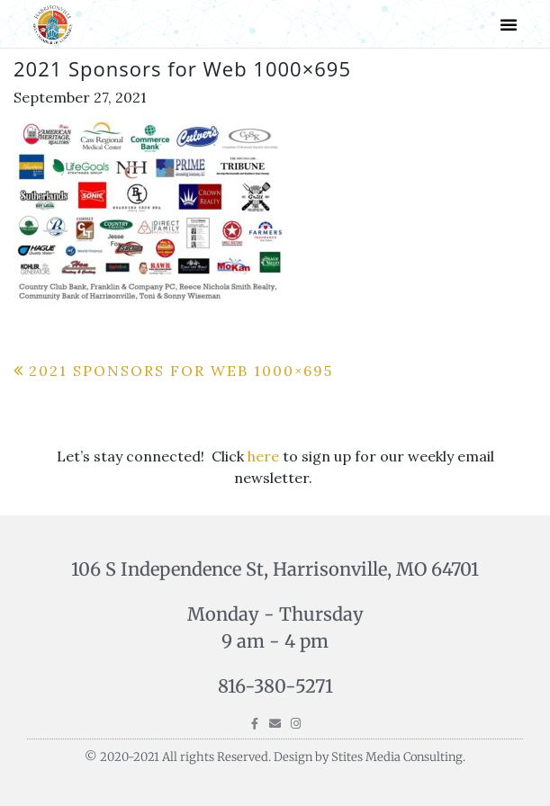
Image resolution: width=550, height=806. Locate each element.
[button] (508, 24)
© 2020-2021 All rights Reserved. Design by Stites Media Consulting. (275, 757)
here (265, 456)
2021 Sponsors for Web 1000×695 (181, 371)
